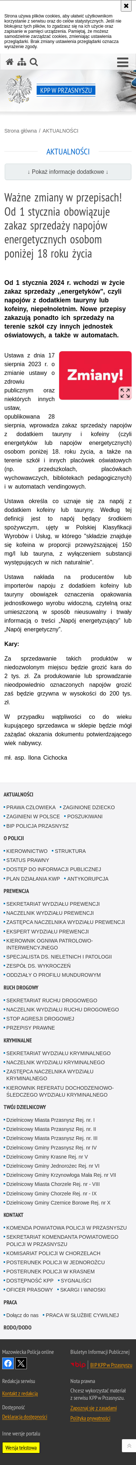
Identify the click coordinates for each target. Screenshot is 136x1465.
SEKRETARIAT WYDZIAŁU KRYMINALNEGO (59, 1053)
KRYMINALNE (18, 1040)
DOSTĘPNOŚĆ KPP (30, 1281)
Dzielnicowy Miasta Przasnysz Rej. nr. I (51, 1120)
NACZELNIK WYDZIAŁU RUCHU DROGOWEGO (63, 1009)
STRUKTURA (70, 851)
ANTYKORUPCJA (87, 879)
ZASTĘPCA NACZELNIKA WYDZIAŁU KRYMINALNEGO (50, 1075)
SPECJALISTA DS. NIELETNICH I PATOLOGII (59, 957)
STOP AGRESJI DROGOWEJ (40, 1019)
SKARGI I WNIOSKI (83, 1290)
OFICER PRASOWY (30, 1290)
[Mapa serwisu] (21, 61)
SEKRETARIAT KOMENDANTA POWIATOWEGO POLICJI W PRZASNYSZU (63, 1240)
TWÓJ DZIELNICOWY (25, 1107)
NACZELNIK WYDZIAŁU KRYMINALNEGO (56, 1062)
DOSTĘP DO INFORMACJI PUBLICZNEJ (54, 869)
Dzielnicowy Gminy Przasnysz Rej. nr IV (52, 1148)
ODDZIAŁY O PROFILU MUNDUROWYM (54, 975)
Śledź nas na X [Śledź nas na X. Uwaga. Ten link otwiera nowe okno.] (21, 1363)
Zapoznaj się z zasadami (93, 1407)
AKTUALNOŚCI (60, 131)
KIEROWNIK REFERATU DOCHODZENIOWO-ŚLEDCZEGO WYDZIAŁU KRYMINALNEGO (60, 1091)
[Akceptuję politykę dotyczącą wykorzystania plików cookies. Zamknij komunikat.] (126, 6)
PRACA (10, 1302)
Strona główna (20, 131)
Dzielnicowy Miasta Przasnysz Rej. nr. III (52, 1138)
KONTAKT (14, 1215)
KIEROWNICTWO (27, 851)
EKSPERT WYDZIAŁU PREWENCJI (48, 932)
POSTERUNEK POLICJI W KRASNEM (51, 1271)
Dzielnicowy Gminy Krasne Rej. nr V (47, 1157)
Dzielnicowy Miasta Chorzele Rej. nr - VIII (53, 1184)
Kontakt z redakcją (20, 1393)
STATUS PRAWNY (28, 860)
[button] (122, 62)
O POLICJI (14, 838)
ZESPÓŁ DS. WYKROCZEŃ (39, 966)
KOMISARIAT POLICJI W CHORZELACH (53, 1253)
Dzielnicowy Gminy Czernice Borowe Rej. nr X (59, 1203)
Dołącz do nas (23, 1315)
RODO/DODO (18, 1327)
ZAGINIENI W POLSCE (33, 816)
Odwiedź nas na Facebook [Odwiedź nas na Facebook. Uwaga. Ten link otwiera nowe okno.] (8, 1363)
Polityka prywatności (90, 1418)
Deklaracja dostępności (24, 1416)
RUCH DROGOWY (21, 987)
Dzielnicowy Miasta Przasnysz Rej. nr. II (51, 1129)
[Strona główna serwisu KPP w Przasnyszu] (10, 61)
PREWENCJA (16, 891)
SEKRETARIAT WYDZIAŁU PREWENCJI (53, 904)
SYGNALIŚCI (76, 1281)
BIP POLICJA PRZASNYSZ (38, 826)
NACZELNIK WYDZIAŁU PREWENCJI (50, 913)
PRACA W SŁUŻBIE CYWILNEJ (82, 1315)
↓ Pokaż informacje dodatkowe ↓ (68, 172)
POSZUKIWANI (85, 816)
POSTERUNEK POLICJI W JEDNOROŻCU (56, 1262)
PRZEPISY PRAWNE (31, 1028)
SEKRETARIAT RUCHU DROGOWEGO (52, 1000)
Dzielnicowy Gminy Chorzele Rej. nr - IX (52, 1193)
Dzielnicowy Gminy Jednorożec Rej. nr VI (53, 1166)
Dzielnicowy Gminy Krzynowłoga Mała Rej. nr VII (61, 1175)
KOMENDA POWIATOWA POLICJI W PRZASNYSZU (67, 1228)
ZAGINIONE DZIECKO (89, 807)
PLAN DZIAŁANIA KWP (33, 879)
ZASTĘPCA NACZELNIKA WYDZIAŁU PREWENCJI (66, 922)
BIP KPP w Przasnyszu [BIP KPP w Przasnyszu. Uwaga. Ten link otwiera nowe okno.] (111, 1364)
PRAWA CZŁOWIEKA (31, 807)
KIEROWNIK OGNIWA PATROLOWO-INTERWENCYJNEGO (50, 944)
